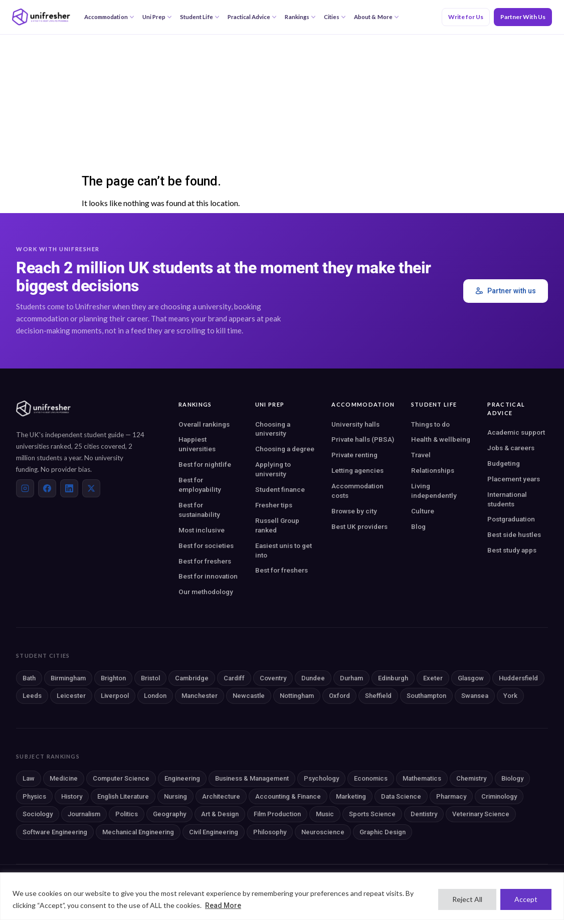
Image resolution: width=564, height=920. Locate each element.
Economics (371, 778)
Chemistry (471, 778)
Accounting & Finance (288, 796)
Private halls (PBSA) (362, 439)
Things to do (430, 424)
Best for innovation (208, 576)
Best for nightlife (204, 464)
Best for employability (199, 484)
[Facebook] (47, 488)
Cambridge (192, 678)
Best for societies (206, 545)
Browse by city (354, 511)
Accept (525, 899)
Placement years (513, 479)
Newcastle (249, 695)
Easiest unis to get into (283, 550)
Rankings (300, 17)
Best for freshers (204, 561)
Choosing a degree (284, 449)
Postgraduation (511, 519)
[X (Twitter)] (91, 488)
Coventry (273, 678)
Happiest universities (197, 444)
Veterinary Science (480, 814)
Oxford (339, 695)
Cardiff (234, 678)
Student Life (200, 17)
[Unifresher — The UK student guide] (41, 17)
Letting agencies (357, 470)
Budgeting (503, 463)
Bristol (150, 678)
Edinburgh (393, 678)
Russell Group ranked (277, 525)
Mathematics (422, 778)
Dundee (313, 678)
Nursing (175, 796)
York (510, 695)
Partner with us (505, 291)
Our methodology (205, 592)
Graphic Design (382, 832)
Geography (169, 814)
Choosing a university (272, 429)
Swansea (474, 695)
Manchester (199, 695)
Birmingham (68, 678)
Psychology (321, 778)
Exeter (433, 678)
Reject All (467, 899)
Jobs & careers (510, 448)
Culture (422, 511)
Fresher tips (273, 505)
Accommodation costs (357, 490)
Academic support (516, 432)
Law (29, 778)
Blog (418, 526)
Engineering (182, 778)
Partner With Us (522, 17)
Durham (351, 678)
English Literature (123, 796)
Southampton (426, 695)
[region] (282, 896)
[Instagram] (25, 488)
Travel (421, 455)
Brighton (113, 678)
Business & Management (252, 778)
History (71, 796)
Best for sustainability (199, 509)
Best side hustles (514, 534)
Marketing (351, 796)
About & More (376, 17)
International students (507, 499)
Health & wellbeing (440, 439)
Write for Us (465, 17)
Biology (512, 778)
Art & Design (220, 814)
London (155, 695)
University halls (355, 424)
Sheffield (378, 695)
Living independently (434, 490)
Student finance (280, 489)
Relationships (432, 470)
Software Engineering (55, 832)
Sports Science (372, 814)
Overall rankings (204, 424)
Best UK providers (359, 526)
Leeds (32, 695)
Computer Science (121, 778)
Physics (34, 796)
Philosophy (269, 832)
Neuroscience (322, 832)
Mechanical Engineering (138, 832)
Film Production (277, 814)
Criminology (499, 796)
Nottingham (297, 695)
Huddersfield (518, 678)
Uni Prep (157, 17)
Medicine (64, 778)
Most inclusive (201, 530)
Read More (223, 905)
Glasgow (471, 678)
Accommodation (109, 17)
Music (325, 814)
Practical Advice (252, 17)
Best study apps (511, 550)
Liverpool (115, 695)
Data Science (401, 796)
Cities (335, 17)
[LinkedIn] (69, 488)
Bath (29, 678)
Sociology (38, 814)
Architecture (221, 796)
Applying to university (273, 469)
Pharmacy (451, 796)
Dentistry (424, 814)
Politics (126, 814)
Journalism (84, 814)
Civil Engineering (213, 832)
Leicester (71, 695)
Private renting (354, 455)
